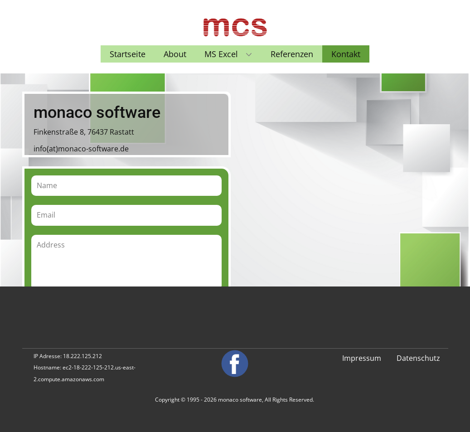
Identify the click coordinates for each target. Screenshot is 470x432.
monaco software (240, 399)
